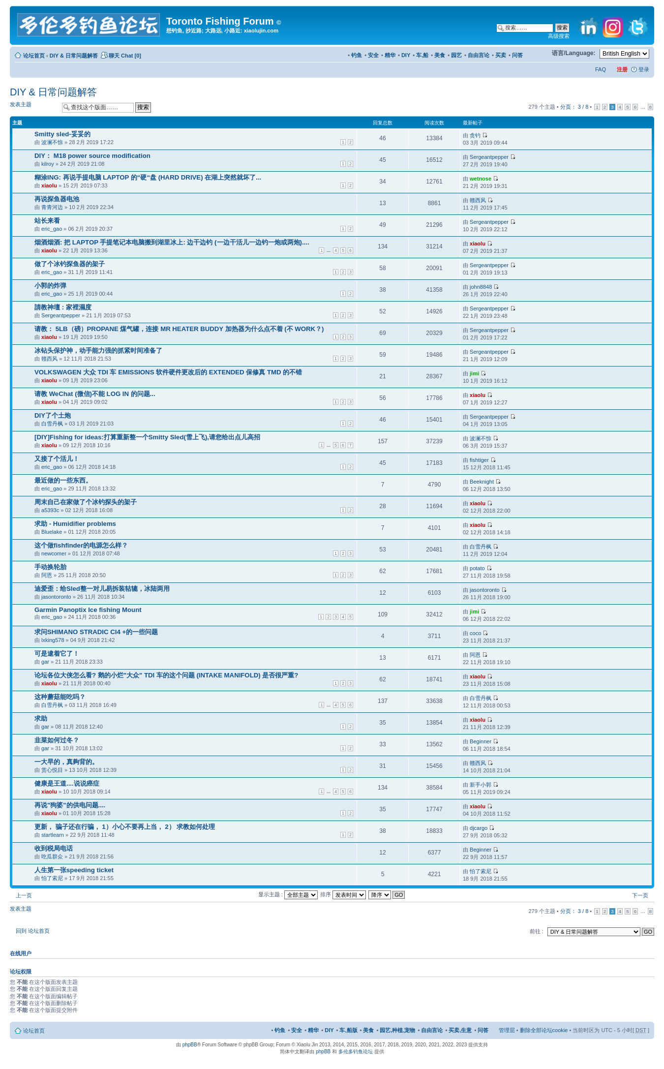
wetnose (480, 179)
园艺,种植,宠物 (397, 1030)
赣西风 (478, 200)
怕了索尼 (52, 878)
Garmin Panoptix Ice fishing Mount (88, 609)
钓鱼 (356, 55)
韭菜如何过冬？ (56, 740)
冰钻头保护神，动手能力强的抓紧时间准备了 (98, 350)
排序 (343, 894)
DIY (405, 55)
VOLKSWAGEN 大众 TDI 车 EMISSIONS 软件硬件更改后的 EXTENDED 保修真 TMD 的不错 (168, 372)
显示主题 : (288, 894)
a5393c (50, 510)
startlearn (52, 835)
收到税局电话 (53, 848)
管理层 (507, 1030)
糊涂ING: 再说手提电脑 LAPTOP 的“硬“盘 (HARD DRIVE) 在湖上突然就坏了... (147, 177)
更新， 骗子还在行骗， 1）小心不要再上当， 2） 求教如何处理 (124, 826)
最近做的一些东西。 (63, 480)
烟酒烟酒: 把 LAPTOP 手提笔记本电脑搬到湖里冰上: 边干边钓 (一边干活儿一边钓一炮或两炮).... (171, 242)
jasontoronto (56, 597)
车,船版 (348, 1030)
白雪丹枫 (52, 424)
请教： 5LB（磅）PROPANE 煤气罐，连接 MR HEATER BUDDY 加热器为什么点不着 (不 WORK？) (179, 329)
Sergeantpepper (489, 157)
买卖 (500, 55)
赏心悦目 (52, 770)
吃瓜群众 (52, 856)
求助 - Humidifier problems (75, 523)
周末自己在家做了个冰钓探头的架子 (85, 502)
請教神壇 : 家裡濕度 (62, 307)
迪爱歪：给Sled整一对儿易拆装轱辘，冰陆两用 (102, 588)
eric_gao (51, 229)
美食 (439, 55)
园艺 (456, 55)
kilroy (47, 164)
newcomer (53, 553)
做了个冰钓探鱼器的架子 (69, 264)
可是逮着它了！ (56, 653)
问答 (517, 55)
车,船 (422, 55)
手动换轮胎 (50, 567)
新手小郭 (480, 785)
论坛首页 (34, 56)
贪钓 (475, 135)
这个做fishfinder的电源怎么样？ (81, 545)
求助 (40, 718)
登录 (643, 69)
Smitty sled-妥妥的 (62, 134)
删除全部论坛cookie (544, 1030)
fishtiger (479, 460)
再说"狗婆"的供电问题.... (69, 805)
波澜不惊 (52, 142)
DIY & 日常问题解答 (74, 56)
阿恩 (46, 575)
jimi (474, 373)
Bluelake (51, 532)
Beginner (480, 741)
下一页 (640, 895)
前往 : (536, 931)
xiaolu (49, 185)
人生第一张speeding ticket (74, 870)
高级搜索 (559, 36)
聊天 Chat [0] (125, 56)
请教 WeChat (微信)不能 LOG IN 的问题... (94, 393)
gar (45, 662)
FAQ (600, 69)
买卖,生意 (460, 1030)
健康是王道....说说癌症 (66, 783)
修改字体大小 (540, 53)
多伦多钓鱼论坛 (355, 1051)
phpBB (189, 1044)
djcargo (478, 828)
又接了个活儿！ (56, 458)
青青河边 (52, 207)
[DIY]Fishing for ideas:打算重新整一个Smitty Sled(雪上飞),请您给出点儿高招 (147, 437)
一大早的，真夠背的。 (66, 761)
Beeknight (482, 482)
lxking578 (52, 640)
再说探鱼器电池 (56, 199)
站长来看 (47, 220)
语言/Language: (574, 53)
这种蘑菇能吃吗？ (60, 697)
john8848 (481, 287)
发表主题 (33, 107)
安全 (373, 55)
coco (475, 633)
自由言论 (478, 55)
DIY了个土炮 (52, 415)
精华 (390, 55)
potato (477, 568)
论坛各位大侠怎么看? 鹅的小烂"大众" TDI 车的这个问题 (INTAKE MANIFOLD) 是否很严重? (166, 675)
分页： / (574, 107)
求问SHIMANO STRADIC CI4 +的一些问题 (96, 632)
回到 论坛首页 (33, 931)
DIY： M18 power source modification (92, 155)
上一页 (24, 895)
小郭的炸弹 (50, 285)
